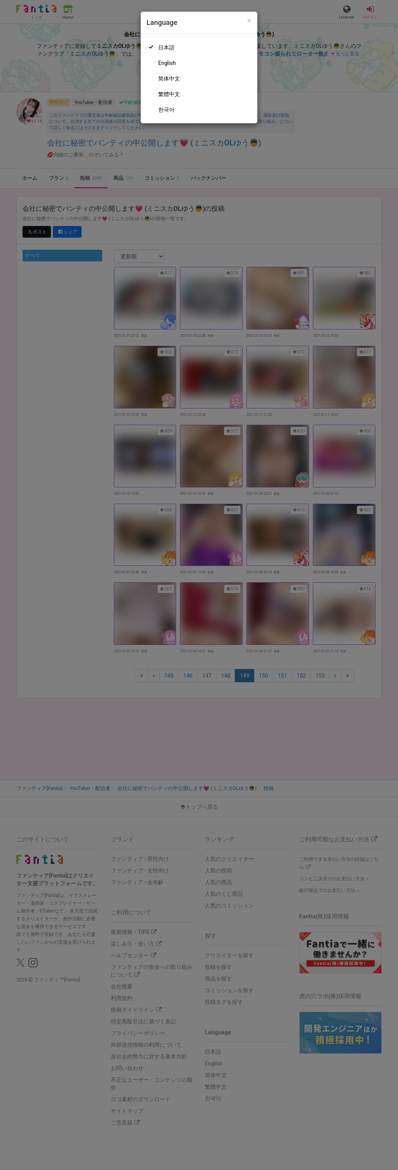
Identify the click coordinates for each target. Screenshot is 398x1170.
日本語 (166, 47)
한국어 (166, 110)
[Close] (249, 21)
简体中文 (169, 78)
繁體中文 (169, 94)
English (167, 63)
